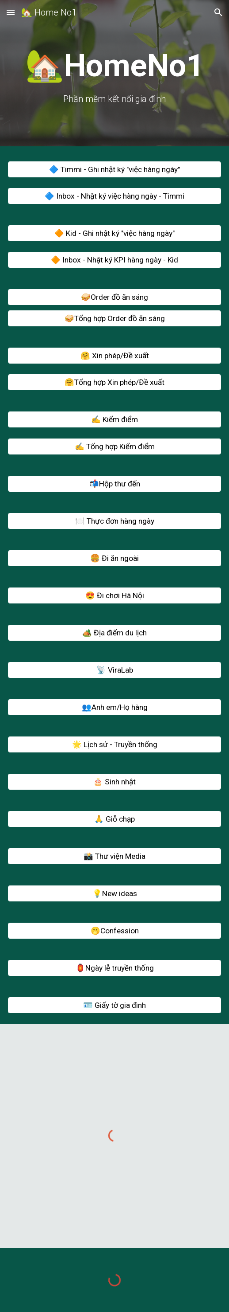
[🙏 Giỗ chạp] (114, 818)
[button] (10, 12)
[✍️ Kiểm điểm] (114, 419)
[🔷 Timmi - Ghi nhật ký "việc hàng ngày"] (114, 169)
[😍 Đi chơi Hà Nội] (114, 595)
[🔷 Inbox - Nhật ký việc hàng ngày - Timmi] (114, 196)
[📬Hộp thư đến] (114, 483)
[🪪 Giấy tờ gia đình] (114, 1005)
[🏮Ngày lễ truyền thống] (114, 967)
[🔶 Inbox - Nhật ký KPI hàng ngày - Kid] (114, 260)
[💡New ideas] (114, 893)
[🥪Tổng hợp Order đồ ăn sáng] (114, 318)
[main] (114, 76)
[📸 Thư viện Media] (114, 856)
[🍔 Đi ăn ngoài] (114, 558)
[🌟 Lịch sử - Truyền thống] (114, 744)
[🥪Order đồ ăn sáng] (114, 297)
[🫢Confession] (114, 930)
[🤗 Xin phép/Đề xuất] (114, 355)
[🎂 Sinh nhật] (114, 781)
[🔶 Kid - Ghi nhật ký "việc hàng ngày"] (114, 233)
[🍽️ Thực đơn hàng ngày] (114, 520)
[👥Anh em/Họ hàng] (114, 707)
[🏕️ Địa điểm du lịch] (114, 632)
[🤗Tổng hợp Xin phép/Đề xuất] (114, 382)
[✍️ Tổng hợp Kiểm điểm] (114, 446)
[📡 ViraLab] (114, 669)
